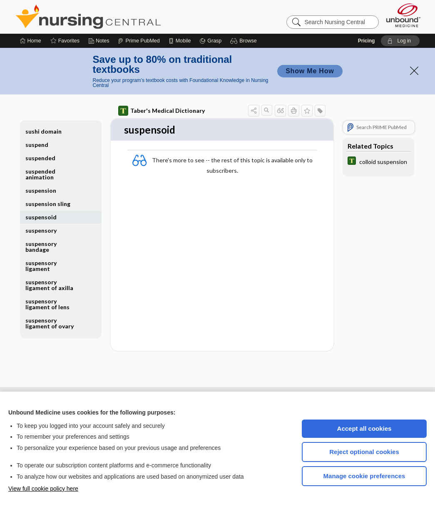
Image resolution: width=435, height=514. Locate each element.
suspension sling (47, 203)
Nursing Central (119, 16)
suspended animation (40, 174)
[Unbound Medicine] (403, 15)
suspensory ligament (41, 265)
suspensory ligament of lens (47, 304)
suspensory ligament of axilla (49, 284)
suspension (40, 190)
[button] (244, 41)
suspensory (41, 230)
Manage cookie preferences (364, 475)
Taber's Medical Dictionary (161, 111)
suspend (36, 144)
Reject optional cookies (364, 451)
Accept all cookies (364, 428)
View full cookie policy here (43, 488)
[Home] (30, 41)
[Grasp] (210, 41)
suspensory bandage (41, 246)
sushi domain (43, 131)
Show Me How (310, 70)
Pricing (366, 41)
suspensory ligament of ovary (49, 323)
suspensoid (41, 217)
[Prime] (138, 41)
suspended (40, 157)
